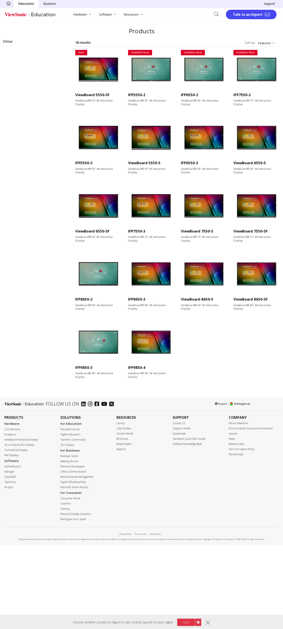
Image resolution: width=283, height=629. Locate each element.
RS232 (14, 398)
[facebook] (98, 488)
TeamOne (10, 566)
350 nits (16, 311)
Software (105, 14)
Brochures (122, 522)
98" (12, 247)
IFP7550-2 (242, 94)
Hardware (80, 14)
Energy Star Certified (24, 462)
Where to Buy (236, 528)
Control (13, 387)
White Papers (124, 528)
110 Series (23, 154)
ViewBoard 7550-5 (197, 231)
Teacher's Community (73, 523)
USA (186, 622)
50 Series (11, 56)
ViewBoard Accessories (26, 184)
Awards (233, 517)
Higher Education (70, 518)
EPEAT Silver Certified (25, 468)
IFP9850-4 (136, 367)
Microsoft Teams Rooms (74, 571)
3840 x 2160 (19, 282)
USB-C (15, 375)
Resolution (15, 271)
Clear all (61, 51)
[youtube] (105, 488)
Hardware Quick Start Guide (189, 522)
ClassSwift (10, 560)
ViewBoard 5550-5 (144, 162)
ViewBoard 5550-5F (92, 94)
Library (120, 507)
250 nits (16, 305)
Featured (264, 43)
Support (269, 4)
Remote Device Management (76, 560)
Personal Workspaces (72, 550)
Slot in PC (17, 172)
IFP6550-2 (189, 94)
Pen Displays (11, 539)
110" (13, 259)
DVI (12, 352)
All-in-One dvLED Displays (19, 528)
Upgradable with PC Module (29, 421)
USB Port (16, 363)
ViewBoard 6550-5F (92, 231)
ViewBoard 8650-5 (197, 299)
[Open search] (218, 14)
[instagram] (91, 488)
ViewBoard (18, 73)
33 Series (23, 96)
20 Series (23, 84)
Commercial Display (15, 534)
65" (12, 224)
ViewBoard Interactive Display (21, 523)
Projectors (10, 518)
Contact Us (179, 507)
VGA (13, 346)
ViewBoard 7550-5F (250, 231)
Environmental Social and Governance (251, 512)
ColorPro (65, 587)
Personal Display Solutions (75, 598)
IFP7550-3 (136, 231)
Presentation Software (26, 178)
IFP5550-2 (136, 94)
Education (26, 4)
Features (14, 410)
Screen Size (16, 195)
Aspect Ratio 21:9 (22, 445)
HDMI (14, 340)
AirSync (8, 571)
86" (12, 236)
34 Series (23, 102)
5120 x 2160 (19, 288)
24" (12, 201)
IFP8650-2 (84, 299)
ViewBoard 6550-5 (249, 162)
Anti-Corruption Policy (241, 533)
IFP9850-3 (84, 367)
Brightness (15, 300)
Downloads (179, 517)
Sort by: (250, 43)
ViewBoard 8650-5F (250, 299)
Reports (120, 533)
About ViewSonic (238, 507)
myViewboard (12, 550)
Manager (9, 555)
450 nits (16, 323)
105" (13, 253)
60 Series (23, 137)
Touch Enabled (20, 415)
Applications (17, 67)
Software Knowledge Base (187, 528)
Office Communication (73, 555)
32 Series (23, 90)
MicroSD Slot (19, 369)
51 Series (23, 119)
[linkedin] (84, 488)
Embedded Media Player (27, 433)
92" (12, 242)
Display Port (19, 358)
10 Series (23, 78)
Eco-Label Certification (25, 456)
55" (12, 218)
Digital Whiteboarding (73, 566)
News (232, 522)
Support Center (182, 512)
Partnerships (236, 538)
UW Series (23, 166)
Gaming (64, 592)
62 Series (23, 143)
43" (12, 207)
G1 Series (23, 160)
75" (12, 230)
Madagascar (240, 487)
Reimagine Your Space (73, 603)
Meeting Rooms (69, 545)
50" (12, 212)
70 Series (23, 149)
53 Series (23, 131)
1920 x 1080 (19, 276)
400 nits (16, 317)
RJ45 (13, 392)
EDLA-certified (20, 439)
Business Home (69, 540)
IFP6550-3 (189, 162)
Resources (131, 14)
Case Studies (123, 512)
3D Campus (67, 528)
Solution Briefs (124, 517)
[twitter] (112, 488)
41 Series (23, 108)
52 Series (23, 125)
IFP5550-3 (84, 162)
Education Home (70, 513)
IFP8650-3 (136, 299)
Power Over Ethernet (25, 427)
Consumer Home (70, 582)
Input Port (15, 335)
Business (49, 4)
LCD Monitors (12, 513)
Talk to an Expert (248, 14)
